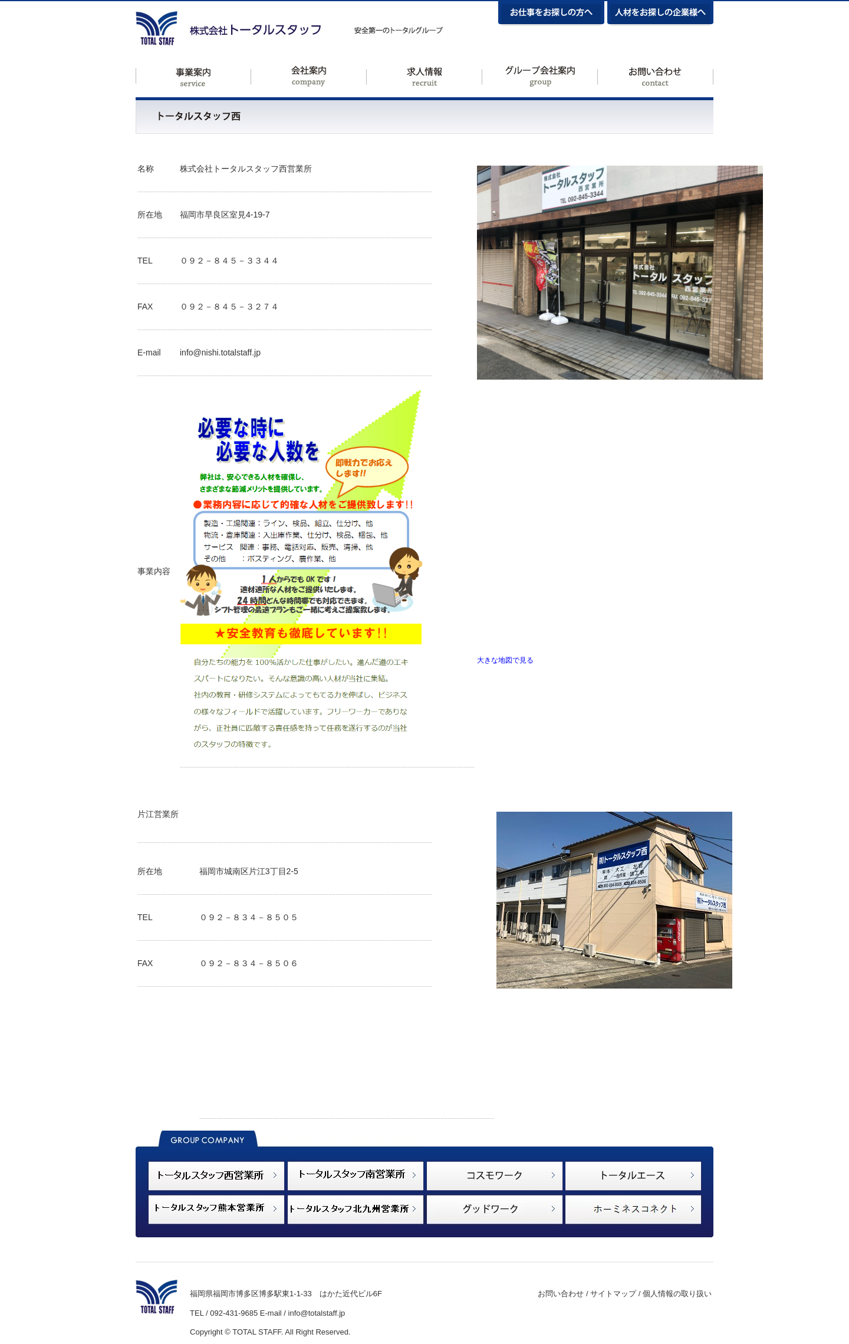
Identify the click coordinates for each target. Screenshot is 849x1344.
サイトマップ (613, 1293)
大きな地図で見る (505, 660)
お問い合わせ (561, 1293)
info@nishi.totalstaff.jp (220, 352)
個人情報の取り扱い (677, 1293)
